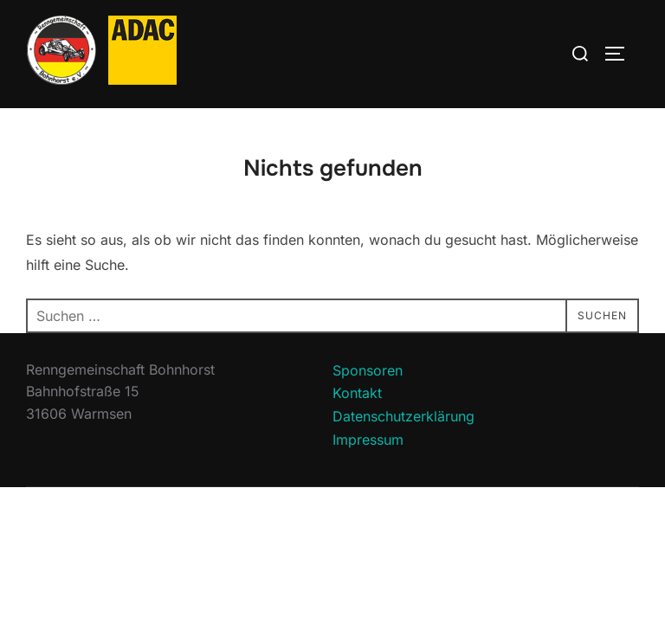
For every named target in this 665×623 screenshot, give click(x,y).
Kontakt (357, 393)
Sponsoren (367, 371)
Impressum (368, 440)
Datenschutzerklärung (403, 417)
